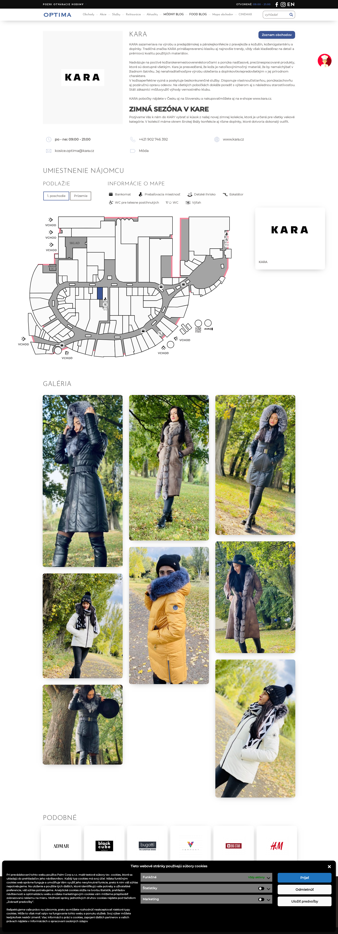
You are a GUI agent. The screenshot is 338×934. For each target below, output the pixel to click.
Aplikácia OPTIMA (121, 917)
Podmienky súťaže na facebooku (197, 907)
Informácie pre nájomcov (127, 912)
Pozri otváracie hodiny (63, 4)
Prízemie (80, 196)
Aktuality (152, 14)
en (291, 4)
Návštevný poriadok (187, 912)
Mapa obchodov (222, 14)
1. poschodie (56, 196)
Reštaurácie (133, 14)
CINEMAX (245, 14)
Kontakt (178, 896)
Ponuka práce (183, 890)
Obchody (88, 14)
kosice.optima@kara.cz (74, 151)
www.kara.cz (262, 99)
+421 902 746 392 (153, 139)
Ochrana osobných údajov (192, 901)
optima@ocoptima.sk (262, 907)
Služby (116, 14)
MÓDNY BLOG (173, 14)
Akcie (103, 14)
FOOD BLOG (198, 14)
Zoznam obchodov (277, 35)
